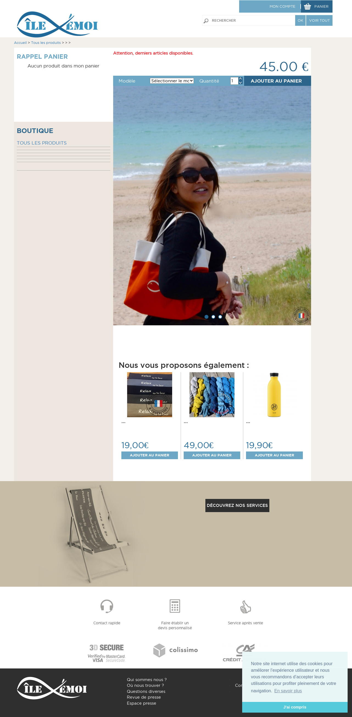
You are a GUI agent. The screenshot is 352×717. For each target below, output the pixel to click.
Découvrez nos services (237, 505)
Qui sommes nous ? (147, 679)
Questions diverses (146, 691)
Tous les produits (46, 42)
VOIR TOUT (319, 20)
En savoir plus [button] (288, 690)
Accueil (20, 42)
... (123, 421)
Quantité (209, 80)
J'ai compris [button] (294, 707)
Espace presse (141, 703)
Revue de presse (144, 697)
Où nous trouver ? (145, 685)
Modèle (127, 80)
